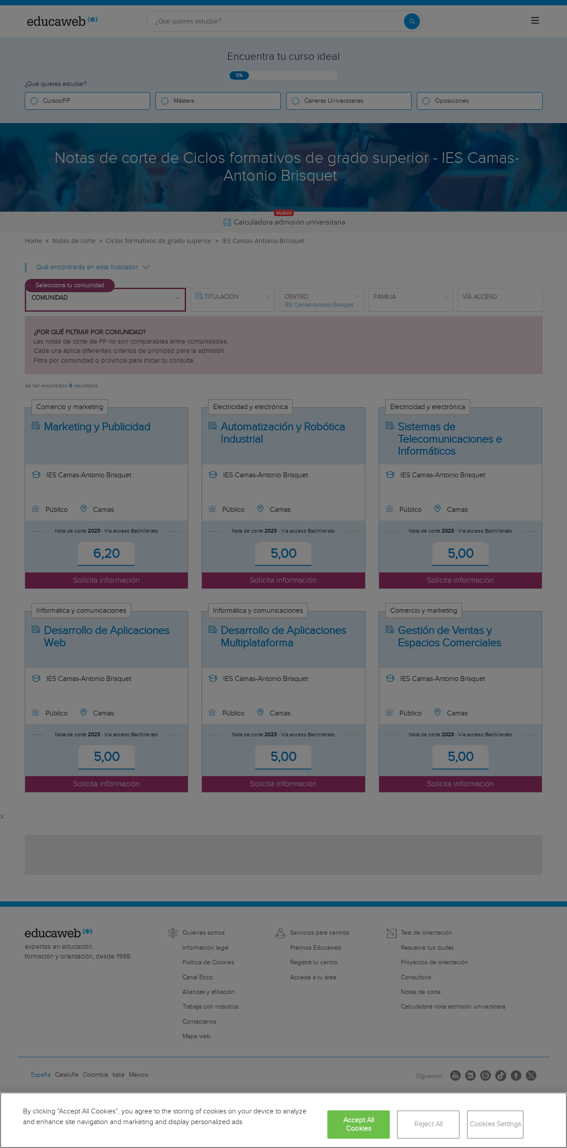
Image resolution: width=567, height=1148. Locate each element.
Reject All (428, 1124)
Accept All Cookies (358, 1124)
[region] (283, 1120)
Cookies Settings (495, 1124)
